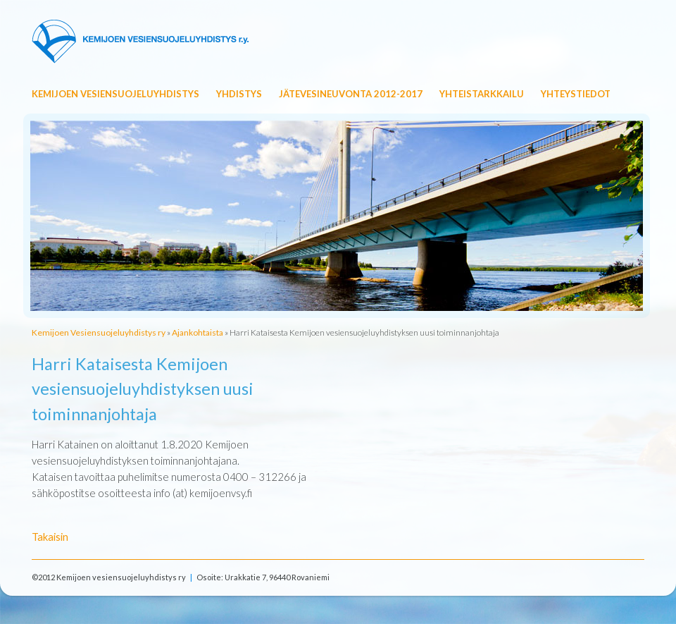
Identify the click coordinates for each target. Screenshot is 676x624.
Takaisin (50, 536)
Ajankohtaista (197, 332)
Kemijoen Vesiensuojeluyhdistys (115, 93)
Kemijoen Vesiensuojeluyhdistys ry (98, 332)
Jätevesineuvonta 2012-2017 (351, 93)
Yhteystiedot (576, 93)
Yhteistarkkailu (481, 93)
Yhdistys (239, 93)
